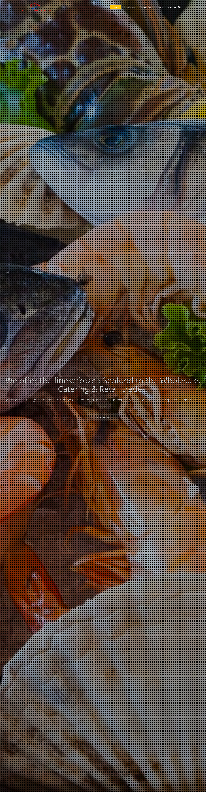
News (159, 7)
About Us (146, 7)
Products (129, 7)
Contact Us (174, 7)
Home (115, 7)
